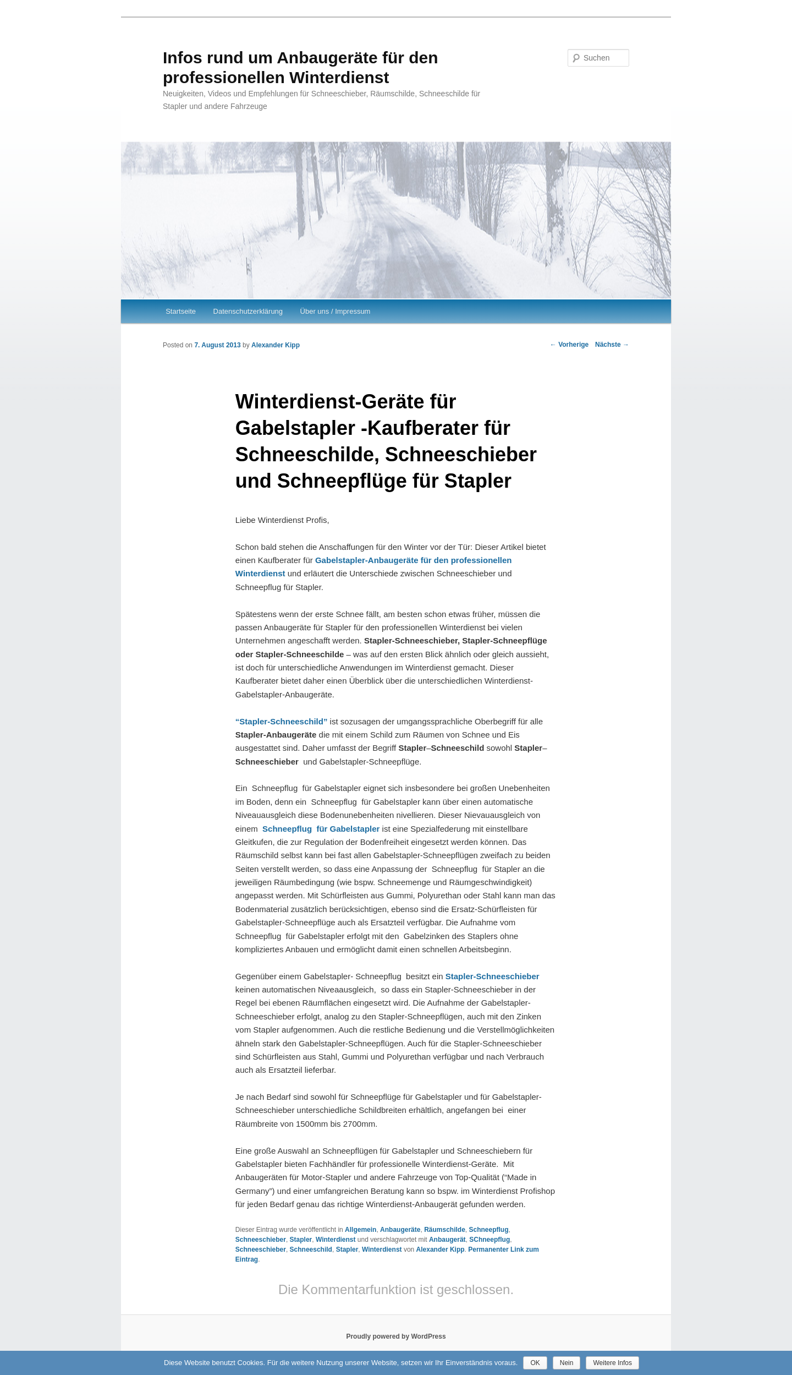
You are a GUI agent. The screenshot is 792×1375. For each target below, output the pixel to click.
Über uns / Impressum (335, 311)
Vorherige (569, 344)
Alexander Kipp (275, 345)
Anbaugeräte (400, 1230)
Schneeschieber (260, 1239)
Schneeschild (311, 1249)
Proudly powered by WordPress (396, 1336)
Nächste (612, 344)
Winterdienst (336, 1239)
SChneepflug (489, 1239)
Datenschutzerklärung (248, 311)
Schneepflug (489, 1230)
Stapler (301, 1239)
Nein (567, 1363)
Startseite (181, 311)
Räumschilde (444, 1230)
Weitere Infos (612, 1363)
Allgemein (360, 1230)
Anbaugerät (447, 1239)
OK (535, 1363)
